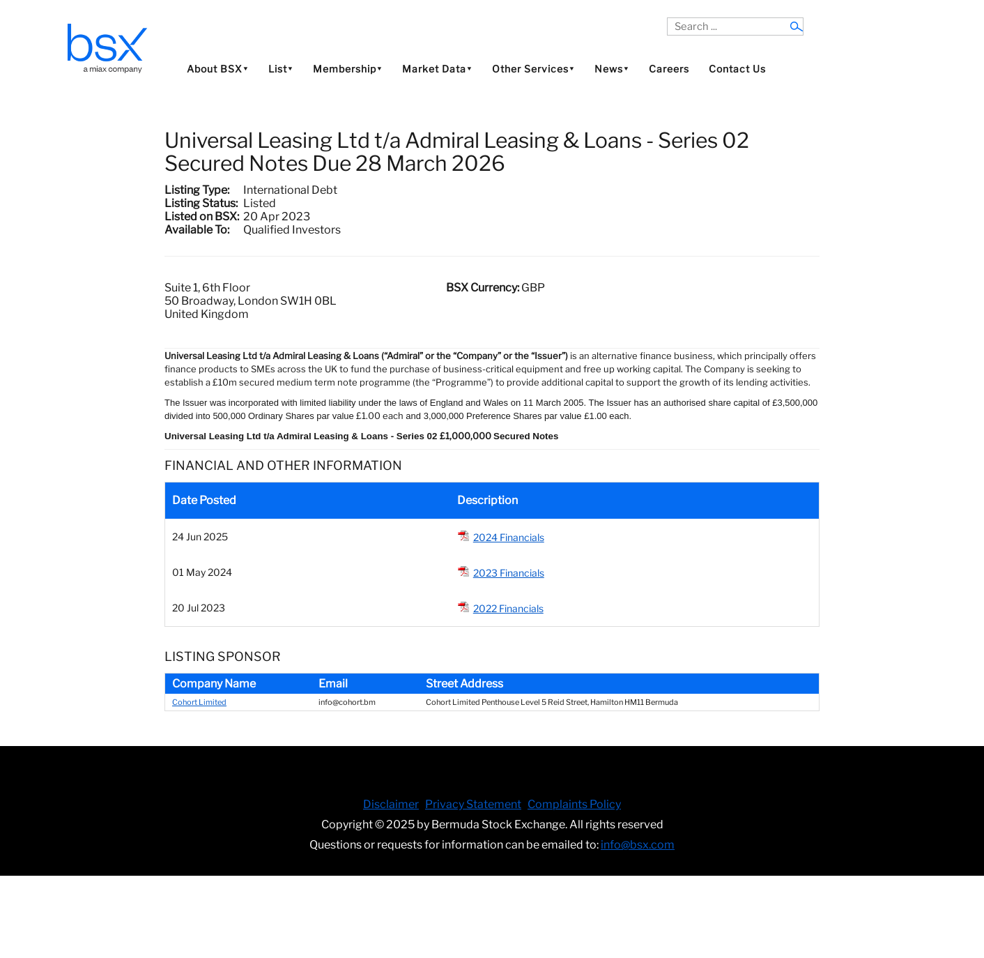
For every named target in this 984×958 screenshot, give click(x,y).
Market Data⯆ (437, 69)
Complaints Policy (574, 804)
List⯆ (280, 69)
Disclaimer (391, 804)
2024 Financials (508, 537)
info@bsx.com (638, 844)
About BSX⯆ (218, 69)
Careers (669, 69)
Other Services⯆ (533, 69)
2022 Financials (508, 608)
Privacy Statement (473, 804)
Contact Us (737, 69)
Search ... (667, 17)
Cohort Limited (199, 702)
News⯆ (611, 69)
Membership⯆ (348, 69)
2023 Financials (508, 573)
